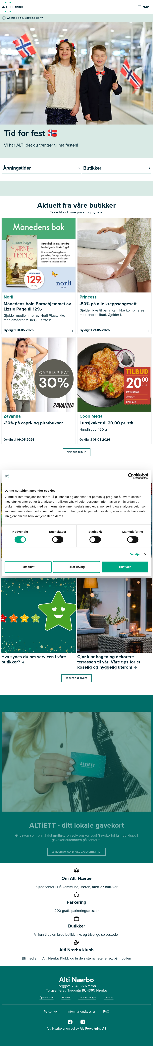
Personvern (52, 1011)
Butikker (66, 997)
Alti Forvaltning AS (93, 1028)
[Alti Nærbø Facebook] (70, 1023)
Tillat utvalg (76, 567)
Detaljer (135, 554)
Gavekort (109, 997)
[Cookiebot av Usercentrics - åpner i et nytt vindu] (131, 476)
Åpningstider (47, 997)
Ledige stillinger (87, 997)
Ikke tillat (28, 567)
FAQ (106, 1011)
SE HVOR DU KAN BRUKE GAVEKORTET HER (76, 852)
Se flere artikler (76, 678)
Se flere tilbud (76, 452)
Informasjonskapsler (81, 1011)
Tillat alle (125, 567)
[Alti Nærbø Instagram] (82, 1023)
